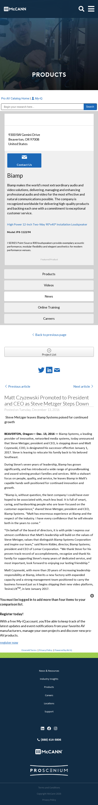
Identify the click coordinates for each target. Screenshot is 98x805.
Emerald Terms (29, 650)
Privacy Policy (45, 650)
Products (49, 687)
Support (49, 711)
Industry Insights (49, 679)
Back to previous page (49, 335)
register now (9, 642)
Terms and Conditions (49, 787)
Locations (49, 703)
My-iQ (36, 98)
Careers (49, 695)
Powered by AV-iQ (63, 650)
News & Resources (49, 671)
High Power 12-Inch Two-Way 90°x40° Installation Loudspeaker (47, 224)
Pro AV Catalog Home (15, 98)
